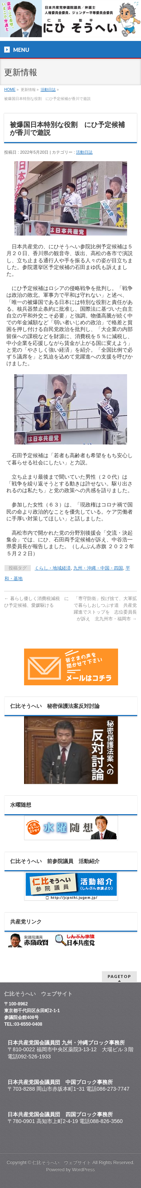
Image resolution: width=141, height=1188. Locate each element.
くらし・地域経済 (53, 568)
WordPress (83, 1169)
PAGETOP (119, 976)
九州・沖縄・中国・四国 (98, 568)
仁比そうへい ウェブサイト (61, 1162)
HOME (9, 90)
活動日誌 (48, 90)
